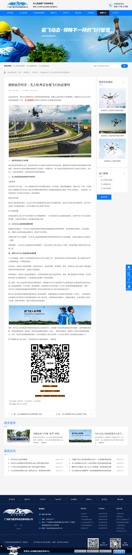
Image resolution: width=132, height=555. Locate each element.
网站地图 (120, 499)
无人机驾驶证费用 (19, 66)
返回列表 (104, 197)
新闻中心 (103, 13)
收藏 (15, 525)
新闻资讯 (27, 72)
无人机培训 (23, 13)
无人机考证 (28, 401)
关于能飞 (115, 13)
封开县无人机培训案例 (19, 459)
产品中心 (66, 13)
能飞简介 (105, 499)
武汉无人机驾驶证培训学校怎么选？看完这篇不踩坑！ (30, 463)
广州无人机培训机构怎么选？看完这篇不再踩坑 (28, 467)
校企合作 (78, 13)
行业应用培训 (84, 516)
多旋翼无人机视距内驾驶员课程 (112, 110)
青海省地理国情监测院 (122, 522)
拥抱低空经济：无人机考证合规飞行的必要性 (55, 72)
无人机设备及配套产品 (87, 522)
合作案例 (91, 13)
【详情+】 (44, 443)
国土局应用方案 (103, 528)
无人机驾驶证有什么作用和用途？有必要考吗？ (30, 414)
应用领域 (101, 508)
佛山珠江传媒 (120, 528)
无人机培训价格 (44, 66)
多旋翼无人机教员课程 (112, 161)
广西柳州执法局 (120, 525)
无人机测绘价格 (32, 66)
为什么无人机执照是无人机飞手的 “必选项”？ (110, 433)
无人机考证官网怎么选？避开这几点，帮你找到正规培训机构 (31, 470)
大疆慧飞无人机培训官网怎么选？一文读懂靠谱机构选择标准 (92, 459)
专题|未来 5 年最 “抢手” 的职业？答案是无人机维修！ (48, 433)
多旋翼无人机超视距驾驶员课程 (112, 136)
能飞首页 (10, 13)
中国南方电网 (120, 513)
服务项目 (84, 508)
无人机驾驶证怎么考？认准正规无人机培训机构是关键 (91, 463)
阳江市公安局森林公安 (122, 519)
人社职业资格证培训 (86, 519)
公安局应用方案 (103, 516)
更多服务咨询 (84, 528)
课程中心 (54, 13)
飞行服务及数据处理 (86, 525)
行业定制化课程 (39, 13)
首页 (20, 72)
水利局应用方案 (103, 522)
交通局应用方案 (103, 519)
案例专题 (119, 508)
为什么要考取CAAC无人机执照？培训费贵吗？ (75, 414)
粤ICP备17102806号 (62, 542)
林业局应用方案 (103, 513)
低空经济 (20, 401)
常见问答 (35, 72)
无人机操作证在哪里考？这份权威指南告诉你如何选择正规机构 (92, 470)
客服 (21, 525)
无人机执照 (37, 401)
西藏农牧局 (119, 516)
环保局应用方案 (103, 525)
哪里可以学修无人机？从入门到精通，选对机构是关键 (91, 467)
